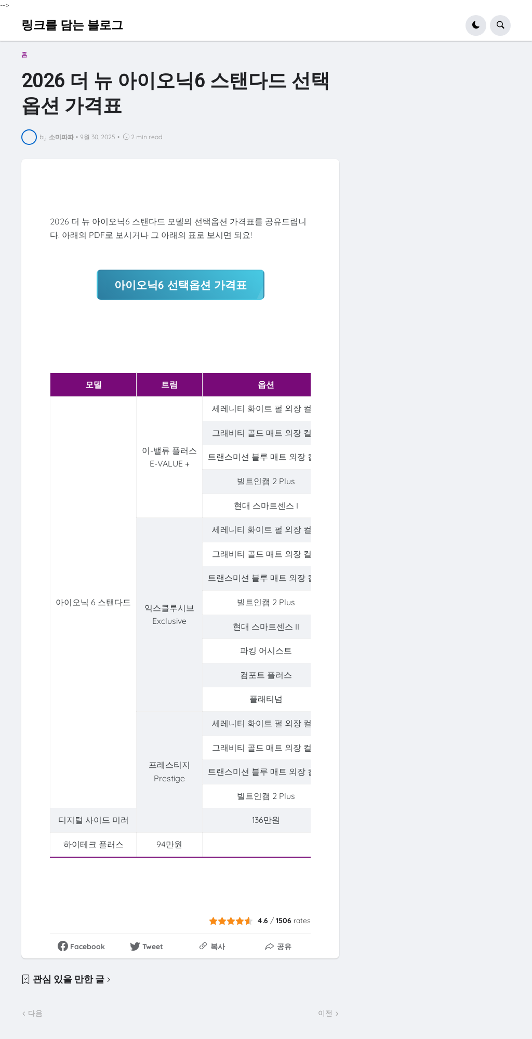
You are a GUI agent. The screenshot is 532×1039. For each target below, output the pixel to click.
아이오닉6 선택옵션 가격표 (180, 284)
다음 (35, 1012)
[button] (476, 25)
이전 (325, 1012)
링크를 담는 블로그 (72, 25)
